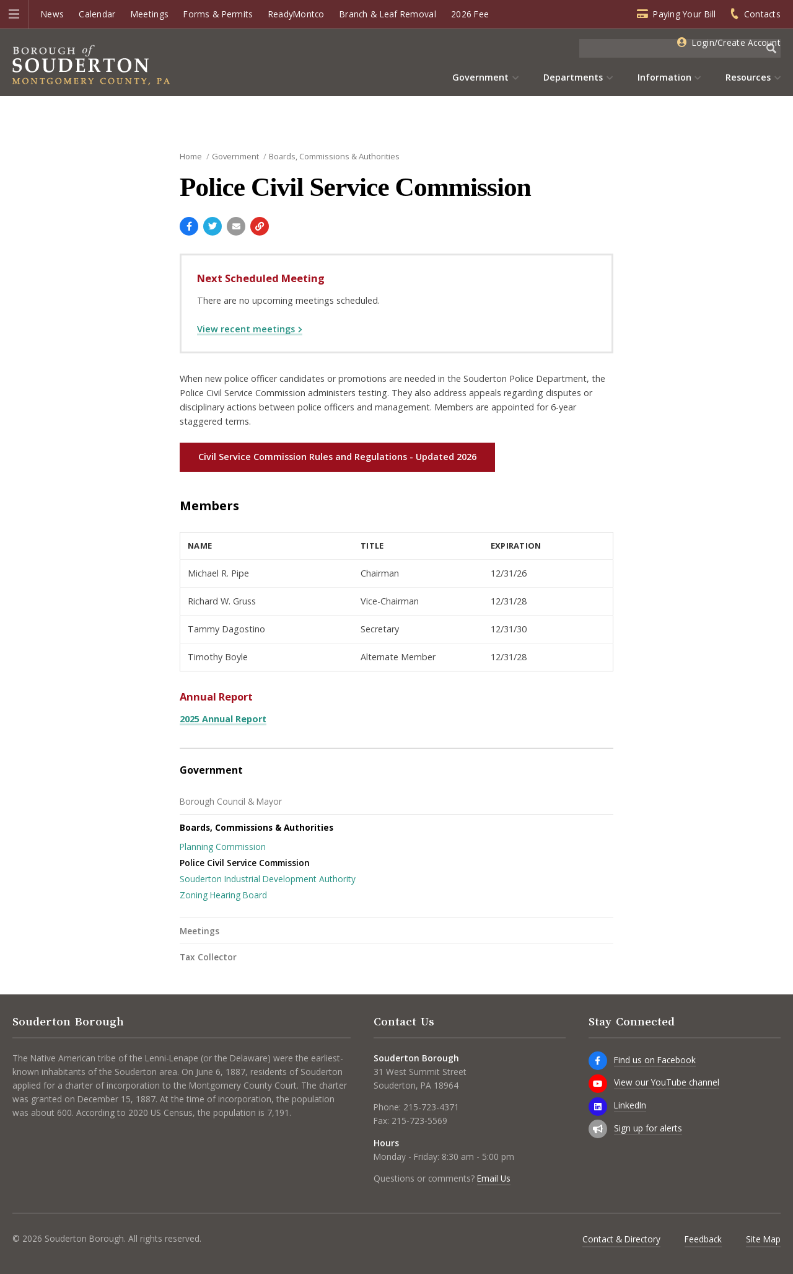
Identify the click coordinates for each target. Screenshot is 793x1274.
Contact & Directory (621, 1239)
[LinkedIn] (598, 1106)
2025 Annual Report (223, 719)
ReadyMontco (296, 14)
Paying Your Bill (684, 14)
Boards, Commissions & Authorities (256, 827)
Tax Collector (208, 957)
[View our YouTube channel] (598, 1083)
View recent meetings (246, 329)
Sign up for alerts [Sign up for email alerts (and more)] (648, 1128)
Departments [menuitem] (573, 77)
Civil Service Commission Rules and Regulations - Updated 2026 (337, 456)
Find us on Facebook (655, 1060)
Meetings (150, 14)
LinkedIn (630, 1105)
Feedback (703, 1239)
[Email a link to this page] (236, 226)
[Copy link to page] (259, 226)
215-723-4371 (431, 1107)
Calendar (97, 14)
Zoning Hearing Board (223, 895)
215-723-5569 (419, 1120)
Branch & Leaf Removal (388, 14)
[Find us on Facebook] (598, 1060)
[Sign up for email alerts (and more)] (598, 1129)
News (52, 14)
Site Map (763, 1239)
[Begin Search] (771, 48)
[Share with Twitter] (212, 226)
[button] (14, 14)
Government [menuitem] (480, 77)
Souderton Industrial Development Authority (268, 879)
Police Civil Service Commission (245, 863)
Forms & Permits (218, 14)
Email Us (493, 1178)
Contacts (762, 14)
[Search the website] (670, 48)
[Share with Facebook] (189, 226)
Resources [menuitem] (748, 77)
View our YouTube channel (666, 1082)
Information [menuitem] (664, 77)
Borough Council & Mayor (231, 801)
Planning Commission (223, 846)
